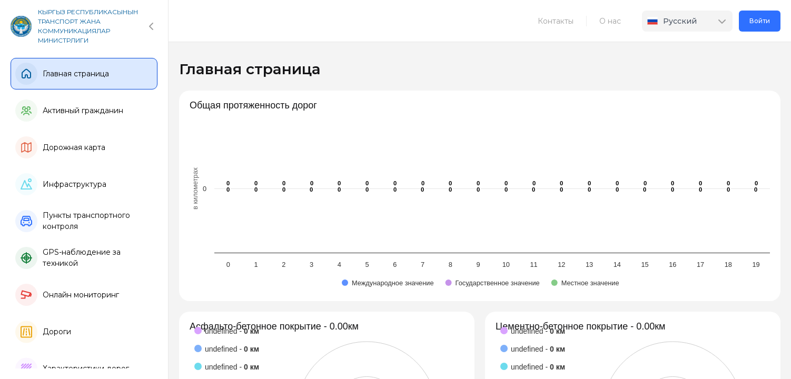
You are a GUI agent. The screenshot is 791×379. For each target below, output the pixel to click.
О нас (610, 21)
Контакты (556, 21)
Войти (759, 21)
